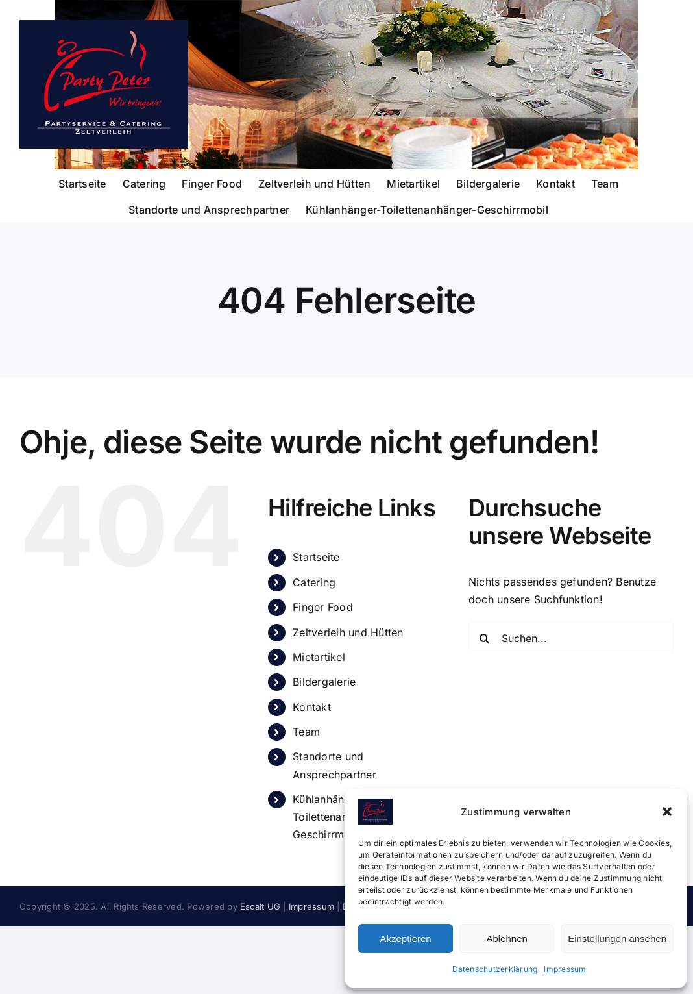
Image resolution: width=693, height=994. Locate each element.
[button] (667, 811)
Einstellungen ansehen (617, 938)
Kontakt (312, 707)
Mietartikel (319, 657)
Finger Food (323, 607)
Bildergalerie (324, 681)
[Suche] (484, 638)
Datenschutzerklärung (495, 969)
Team (306, 731)
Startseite (316, 557)
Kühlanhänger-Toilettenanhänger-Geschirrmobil (339, 817)
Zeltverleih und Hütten (348, 632)
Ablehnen (506, 938)
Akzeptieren (405, 938)
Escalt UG (260, 906)
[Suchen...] (571, 638)
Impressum (565, 969)
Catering (314, 582)
